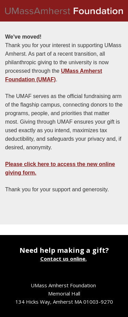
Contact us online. (63, 258)
